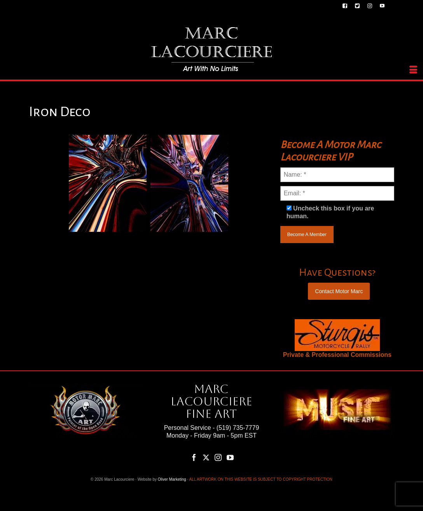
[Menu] (413, 70)
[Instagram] (218, 457)
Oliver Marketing (172, 479)
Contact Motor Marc (339, 291)
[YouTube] (230, 457)
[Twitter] (206, 457)
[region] (337, 335)
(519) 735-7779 (238, 427)
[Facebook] (194, 457)
